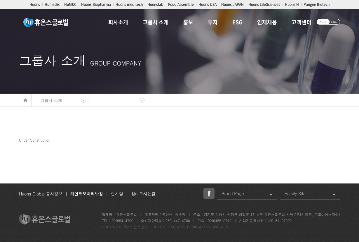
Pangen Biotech (317, 4)
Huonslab (155, 4)
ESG (237, 22)
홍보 (188, 22)
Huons (34, 4)
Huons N (292, 4)
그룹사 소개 (156, 22)
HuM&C (70, 4)
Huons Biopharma (96, 4)
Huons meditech (129, 4)
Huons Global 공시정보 (40, 194)
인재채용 (267, 22)
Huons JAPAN (232, 4)
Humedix (52, 4)
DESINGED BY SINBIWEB (207, 226)
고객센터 (301, 22)
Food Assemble (181, 4)
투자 (213, 22)
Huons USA (207, 4)
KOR (323, 22)
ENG (334, 22)
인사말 (117, 194)
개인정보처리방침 (86, 194)
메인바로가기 (25, 100)
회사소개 (118, 22)
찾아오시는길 (143, 194)
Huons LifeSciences (264, 4)
